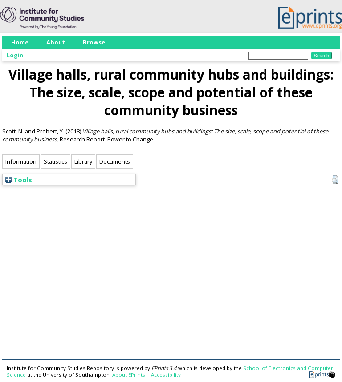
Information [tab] (21, 161)
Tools (18, 179)
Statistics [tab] (55, 161)
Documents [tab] (114, 161)
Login (15, 55)
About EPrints (128, 374)
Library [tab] (83, 161)
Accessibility (166, 374)
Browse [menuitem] (94, 42)
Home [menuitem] (19, 42)
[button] (335, 179)
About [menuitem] (55, 42)
